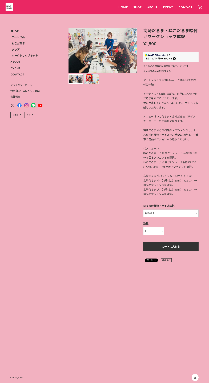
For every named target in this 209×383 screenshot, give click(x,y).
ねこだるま (18, 43)
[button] (132, 50)
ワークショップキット (25, 56)
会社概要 (15, 96)
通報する (166, 260)
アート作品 (18, 37)
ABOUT (152, 7)
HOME (123, 7)
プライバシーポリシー (22, 85)
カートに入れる (171, 247)
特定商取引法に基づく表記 (25, 90)
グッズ (16, 50)
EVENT (168, 7)
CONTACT (185, 7)
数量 (145, 223)
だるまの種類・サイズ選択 (159, 205)
